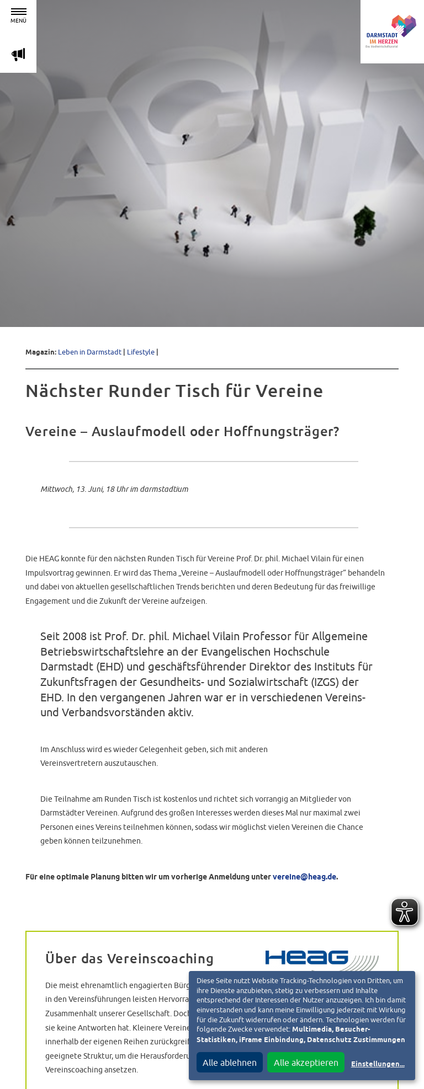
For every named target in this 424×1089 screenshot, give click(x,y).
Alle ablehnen (230, 1062)
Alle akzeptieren (306, 1062)
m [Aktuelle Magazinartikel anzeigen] (18, 54)
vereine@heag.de (304, 877)
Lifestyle (141, 352)
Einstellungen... (378, 1064)
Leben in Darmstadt (89, 352)
